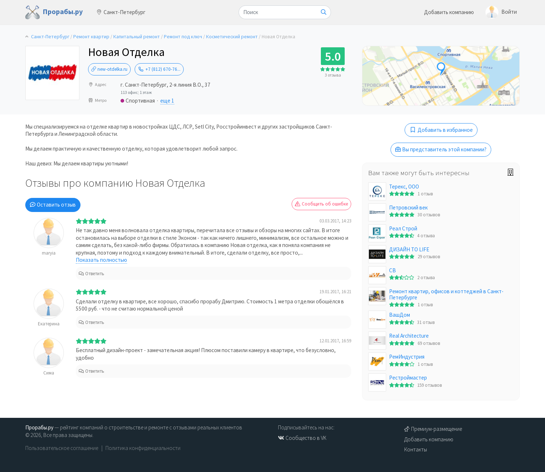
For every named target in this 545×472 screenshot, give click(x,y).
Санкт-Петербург (121, 12)
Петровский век (408, 207)
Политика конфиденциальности (142, 448)
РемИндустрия (406, 356)
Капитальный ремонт (136, 37)
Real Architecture (409, 335)
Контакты (415, 449)
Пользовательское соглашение (61, 448)
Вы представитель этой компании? (441, 149)
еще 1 (167, 100)
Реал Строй (403, 228)
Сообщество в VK (302, 437)
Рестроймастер (408, 377)
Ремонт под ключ (183, 37)
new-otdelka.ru (109, 69)
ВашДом (399, 314)
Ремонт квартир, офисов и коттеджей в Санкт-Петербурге (446, 294)
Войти (501, 12)
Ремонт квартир (91, 37)
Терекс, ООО (404, 186)
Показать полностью (101, 259)
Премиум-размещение (433, 428)
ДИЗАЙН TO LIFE (409, 249)
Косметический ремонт (232, 37)
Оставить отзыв (53, 204)
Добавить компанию (449, 12)
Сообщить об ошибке (321, 204)
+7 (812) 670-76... (159, 69)
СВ (392, 270)
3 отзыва (333, 75)
